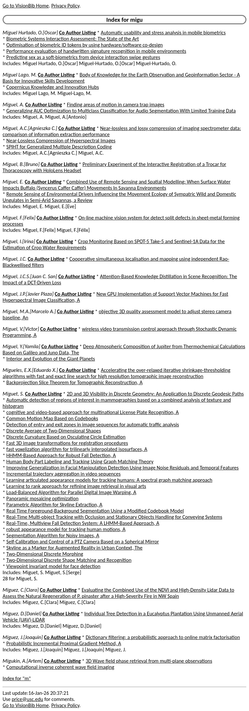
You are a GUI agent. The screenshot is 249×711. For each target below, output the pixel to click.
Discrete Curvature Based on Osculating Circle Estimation (66, 437)
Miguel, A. (13, 104)
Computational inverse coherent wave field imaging (60, 667)
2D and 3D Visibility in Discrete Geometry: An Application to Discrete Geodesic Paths (155, 394)
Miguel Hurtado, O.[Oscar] (30, 33)
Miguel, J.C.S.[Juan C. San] (30, 276)
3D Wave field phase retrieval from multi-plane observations (149, 661)
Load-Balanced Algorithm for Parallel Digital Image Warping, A (71, 492)
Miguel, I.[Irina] (19, 241)
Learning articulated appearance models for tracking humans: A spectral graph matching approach (109, 480)
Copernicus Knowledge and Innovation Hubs (52, 87)
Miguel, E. (13, 182)
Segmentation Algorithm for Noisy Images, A (53, 535)
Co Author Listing (77, 33)
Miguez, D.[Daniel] (22, 613)
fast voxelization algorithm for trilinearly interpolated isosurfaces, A (77, 449)
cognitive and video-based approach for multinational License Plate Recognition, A (92, 412)
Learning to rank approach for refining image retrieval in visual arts (76, 486)
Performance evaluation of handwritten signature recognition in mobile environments (96, 51)
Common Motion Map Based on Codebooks (52, 418)
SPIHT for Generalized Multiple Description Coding (59, 147)
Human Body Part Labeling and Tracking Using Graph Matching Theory (80, 461)
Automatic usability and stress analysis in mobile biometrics (163, 33)
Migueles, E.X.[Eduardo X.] (30, 370)
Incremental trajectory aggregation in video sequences (63, 474)
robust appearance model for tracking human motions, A (65, 529)
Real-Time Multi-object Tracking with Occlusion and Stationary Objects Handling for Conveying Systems (114, 517)
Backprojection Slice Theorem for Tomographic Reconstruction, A (74, 382)
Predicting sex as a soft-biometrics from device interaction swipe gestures (83, 57)
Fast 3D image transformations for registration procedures (67, 443)
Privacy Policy (65, 6)
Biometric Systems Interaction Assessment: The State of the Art (72, 39)
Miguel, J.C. (15, 259)
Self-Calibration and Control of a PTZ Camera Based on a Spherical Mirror (82, 542)
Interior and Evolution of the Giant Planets (50, 359)
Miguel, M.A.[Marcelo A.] (29, 311)
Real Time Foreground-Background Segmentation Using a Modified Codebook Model (95, 511)
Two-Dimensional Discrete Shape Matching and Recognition (69, 560)
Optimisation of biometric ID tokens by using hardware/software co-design (84, 45)
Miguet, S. (13, 394)
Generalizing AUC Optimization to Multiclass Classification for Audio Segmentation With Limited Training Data (121, 111)
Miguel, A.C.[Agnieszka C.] (30, 128)
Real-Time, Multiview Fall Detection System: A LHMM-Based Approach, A (83, 523)
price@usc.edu (27, 699)
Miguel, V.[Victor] (21, 329)
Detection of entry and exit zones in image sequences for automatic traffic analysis (92, 424)
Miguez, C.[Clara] (21, 590)
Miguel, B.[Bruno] (21, 164)
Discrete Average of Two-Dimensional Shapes (53, 431)
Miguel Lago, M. (20, 75)
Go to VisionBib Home (26, 6)
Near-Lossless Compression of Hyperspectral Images (60, 140)
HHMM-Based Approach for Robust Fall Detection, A (61, 455)
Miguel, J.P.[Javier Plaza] (28, 294)
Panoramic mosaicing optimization (42, 498)
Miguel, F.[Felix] (19, 218)
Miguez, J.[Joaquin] (23, 637)
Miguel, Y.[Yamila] (21, 346)
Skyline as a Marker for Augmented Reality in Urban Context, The (74, 548)
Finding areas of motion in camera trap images (115, 104)
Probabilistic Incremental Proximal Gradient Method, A (63, 643)
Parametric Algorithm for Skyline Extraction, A (54, 505)
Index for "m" (17, 678)
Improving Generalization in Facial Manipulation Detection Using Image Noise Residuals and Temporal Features (122, 468)
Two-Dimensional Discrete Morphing (44, 554)
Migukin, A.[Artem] (23, 661)
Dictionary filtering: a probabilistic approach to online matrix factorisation (163, 637)
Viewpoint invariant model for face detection (53, 566)
